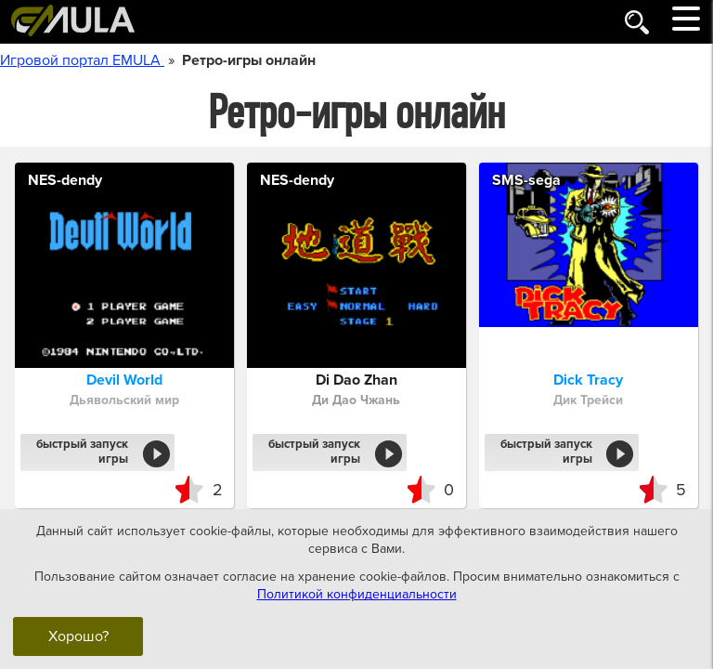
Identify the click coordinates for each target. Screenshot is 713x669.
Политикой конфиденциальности (357, 594)
